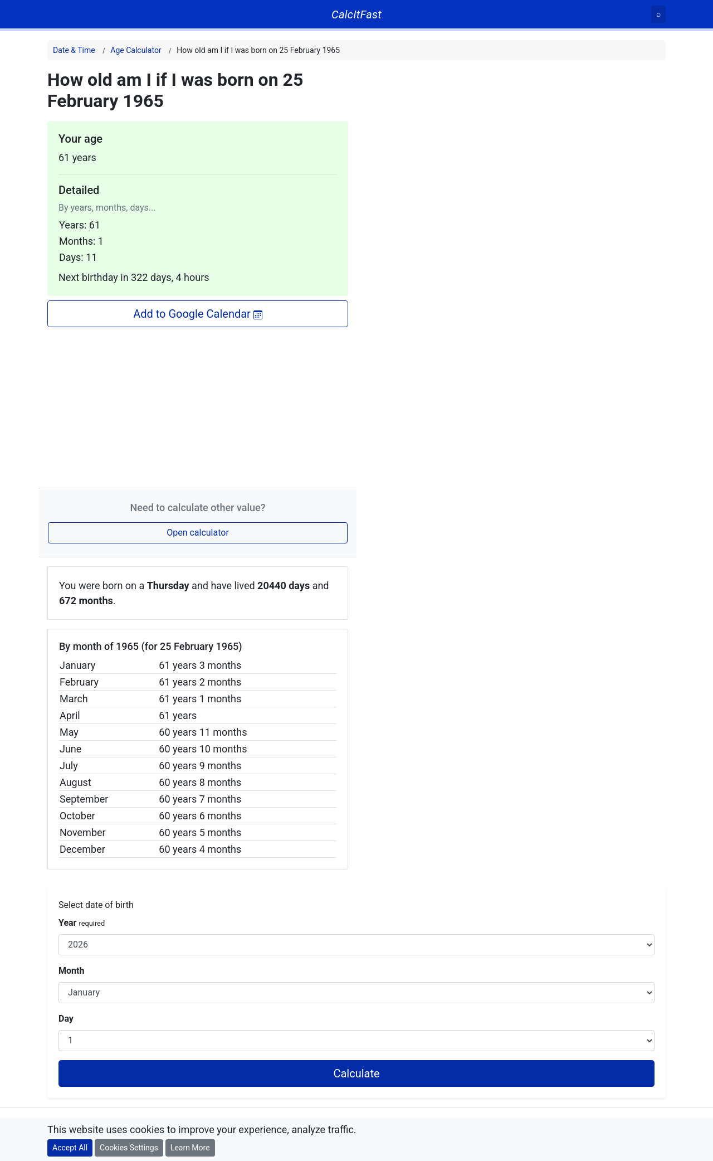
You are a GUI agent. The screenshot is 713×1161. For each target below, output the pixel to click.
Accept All (69, 1147)
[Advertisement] (197, 405)
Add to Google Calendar (197, 313)
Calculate (356, 1073)
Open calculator (198, 532)
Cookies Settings (129, 1147)
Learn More (190, 1147)
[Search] (658, 14)
